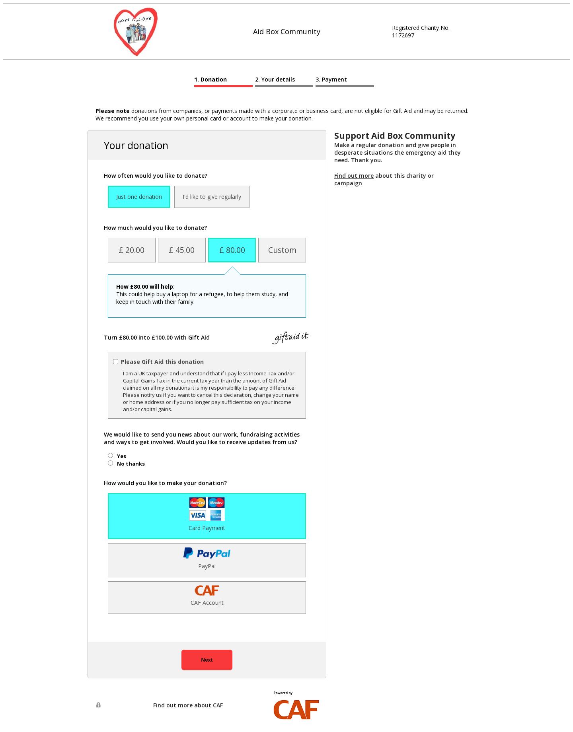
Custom (282, 250)
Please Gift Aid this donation (162, 361)
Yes (121, 456)
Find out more (354, 175)
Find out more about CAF (188, 705)
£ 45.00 (182, 250)
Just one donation (139, 196)
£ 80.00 (232, 250)
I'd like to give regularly (212, 196)
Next (207, 660)
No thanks (131, 463)
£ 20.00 (131, 250)
